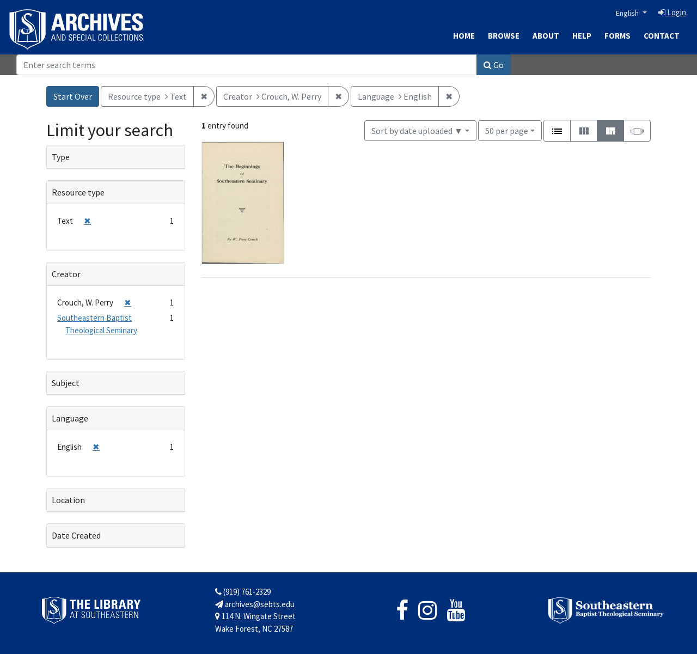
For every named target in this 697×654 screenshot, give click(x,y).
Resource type (78, 192)
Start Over (72, 96)
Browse (503, 35)
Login (672, 12)
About (546, 35)
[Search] (246, 64)
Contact (662, 35)
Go (494, 64)
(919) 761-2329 (243, 591)
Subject (66, 382)
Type (61, 156)
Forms (617, 35)
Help (581, 35)
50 (506, 130)
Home (464, 35)
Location (68, 499)
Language (70, 418)
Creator (66, 273)
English (628, 13)
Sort (417, 130)
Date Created (76, 535)
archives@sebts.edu (255, 604)
